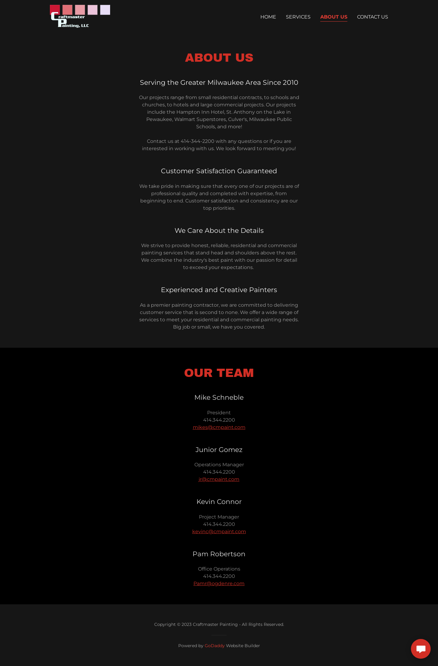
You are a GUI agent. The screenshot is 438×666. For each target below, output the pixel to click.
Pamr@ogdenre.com (219, 583)
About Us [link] (333, 17)
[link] (80, 16)
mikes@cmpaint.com (219, 427)
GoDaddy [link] (215, 645)
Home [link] (268, 17)
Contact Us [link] (372, 17)
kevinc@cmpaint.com (219, 531)
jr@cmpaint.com (219, 479)
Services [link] (298, 17)
